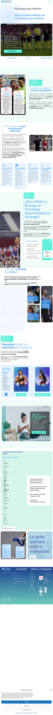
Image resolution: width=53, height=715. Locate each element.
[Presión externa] (3, 320)
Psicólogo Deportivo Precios (38, 533)
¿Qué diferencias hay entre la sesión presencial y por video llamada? (38, 488)
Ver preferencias (26, 709)
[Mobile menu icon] (50, 1)
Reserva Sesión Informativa (14, 51)
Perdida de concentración (12, 306)
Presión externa (8, 322)
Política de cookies (18, 712)
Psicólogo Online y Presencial (20, 554)
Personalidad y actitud (46, 169)
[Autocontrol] (3, 165)
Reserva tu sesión (39, 432)
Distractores (20, 168)
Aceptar (26, 702)
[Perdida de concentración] (3, 303)
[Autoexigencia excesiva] (3, 289)
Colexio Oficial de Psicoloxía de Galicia (47, 575)
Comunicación (34, 168)
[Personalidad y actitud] (42, 165)
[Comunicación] (29, 165)
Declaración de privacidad (28, 712)
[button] (51, 690)
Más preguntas (9, 528)
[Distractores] (16, 165)
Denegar (26, 705)
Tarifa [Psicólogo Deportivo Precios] (33, 557)
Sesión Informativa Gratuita (39, 416)
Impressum (35, 712)
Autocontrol (7, 168)
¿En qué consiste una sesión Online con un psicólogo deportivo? (36, 481)
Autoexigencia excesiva (11, 292)
